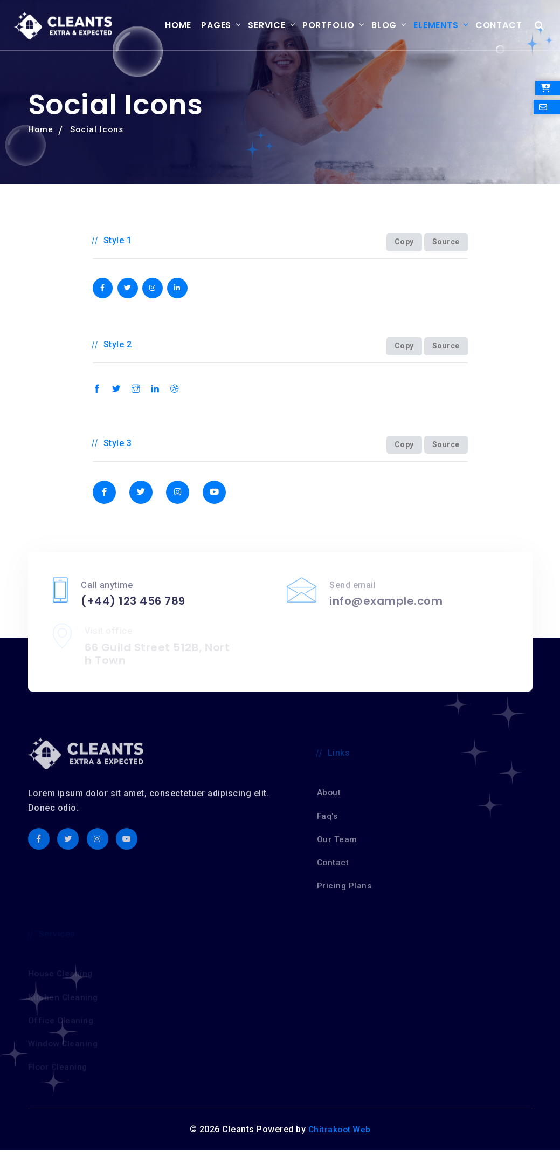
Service (259, 25)
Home (170, 25)
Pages (208, 25)
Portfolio (320, 25)
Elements (427, 25)
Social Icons (98, 130)
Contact (490, 25)
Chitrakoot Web (339, 1136)
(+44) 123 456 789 (133, 607)
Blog (376, 25)
